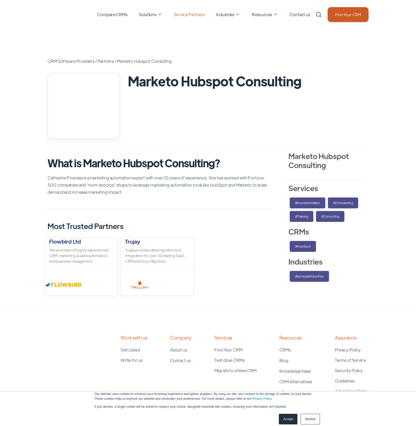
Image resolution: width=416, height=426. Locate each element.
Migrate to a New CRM (235, 342)
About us (178, 321)
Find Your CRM (348, 14)
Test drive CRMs (229, 332)
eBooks (286, 364)
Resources (262, 14)
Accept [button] (288, 419)
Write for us (131, 332)
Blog (283, 332)
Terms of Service (350, 332)
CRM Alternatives (295, 353)
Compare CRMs (112, 14)
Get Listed (130, 321)
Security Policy (349, 342)
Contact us (299, 14)
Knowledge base (295, 342)
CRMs (285, 321)
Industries (225, 14)
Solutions (147, 14)
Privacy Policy (261, 399)
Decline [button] (310, 419)
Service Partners (189, 14)
